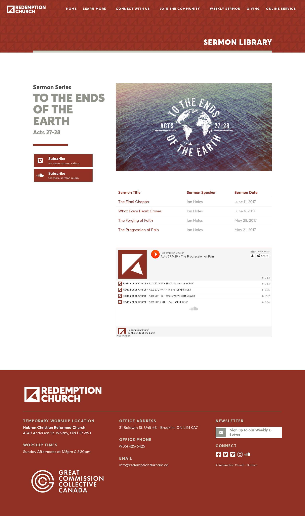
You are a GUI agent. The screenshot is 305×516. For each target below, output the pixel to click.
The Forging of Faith (135, 220)
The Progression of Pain (138, 229)
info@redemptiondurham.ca (143, 464)
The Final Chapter (134, 201)
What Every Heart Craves (139, 211)
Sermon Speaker (201, 192)
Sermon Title (129, 192)
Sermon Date (246, 192)
